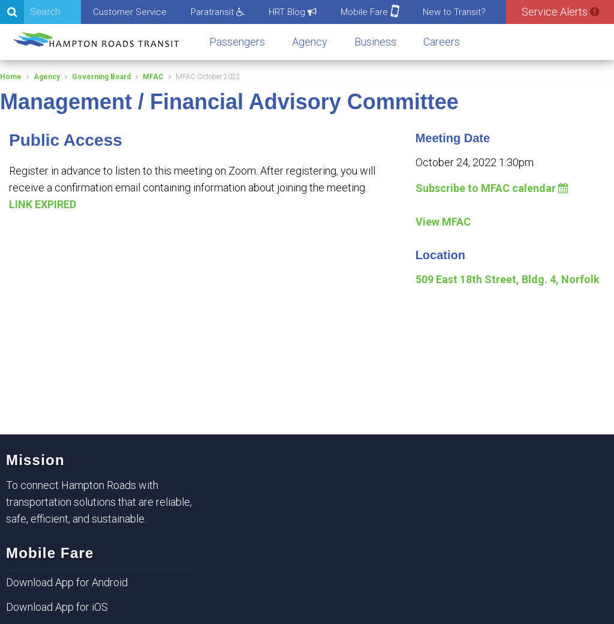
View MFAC (443, 221)
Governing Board (101, 77)
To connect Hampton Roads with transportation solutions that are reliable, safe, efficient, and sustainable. (99, 502)
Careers (441, 41)
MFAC (153, 77)
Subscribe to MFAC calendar (492, 188)
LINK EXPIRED (42, 204)
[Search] (40, 12)
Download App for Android (67, 582)
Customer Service (130, 12)
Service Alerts (560, 11)
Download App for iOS (57, 607)
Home (11, 77)
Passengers (237, 41)
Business (375, 41)
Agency (309, 41)
